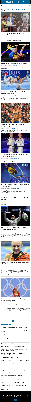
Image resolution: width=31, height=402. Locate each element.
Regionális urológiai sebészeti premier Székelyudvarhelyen (13, 379)
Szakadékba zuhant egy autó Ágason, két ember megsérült (13, 343)
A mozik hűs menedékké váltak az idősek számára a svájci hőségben (15, 360)
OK (15, 399)
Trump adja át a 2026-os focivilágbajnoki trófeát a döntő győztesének (15, 370)
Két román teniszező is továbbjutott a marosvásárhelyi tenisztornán (15, 372)
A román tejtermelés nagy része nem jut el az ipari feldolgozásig (14, 382)
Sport (16, 37)
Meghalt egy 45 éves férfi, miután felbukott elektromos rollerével (14, 327)
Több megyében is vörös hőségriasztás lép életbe (11, 340)
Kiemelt (16, 158)
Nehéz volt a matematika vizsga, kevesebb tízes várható (12, 346)
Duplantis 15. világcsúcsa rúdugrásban (14, 63)
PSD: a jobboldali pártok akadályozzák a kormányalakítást (13, 334)
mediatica (13, 37)
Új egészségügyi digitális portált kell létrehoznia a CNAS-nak (13, 385)
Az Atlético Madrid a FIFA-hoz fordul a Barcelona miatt (12, 357)
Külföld (17, 201)
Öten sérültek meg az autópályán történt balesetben (12, 363)
